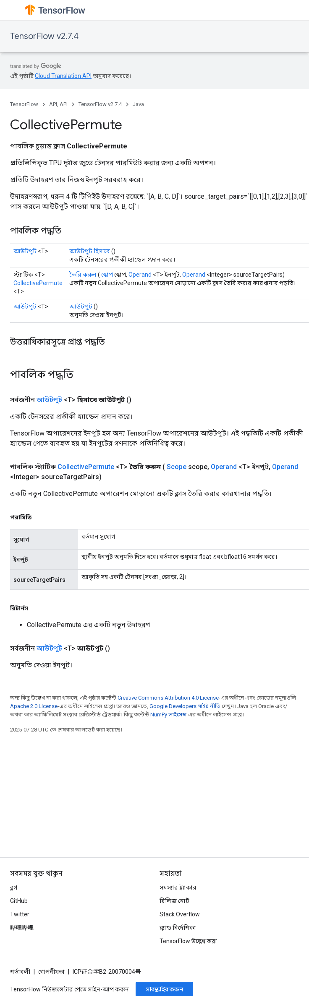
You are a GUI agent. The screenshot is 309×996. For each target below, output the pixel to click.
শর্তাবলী (20, 971)
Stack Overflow (180, 914)
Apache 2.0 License (34, 706)
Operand (140, 274)
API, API (58, 104)
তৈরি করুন (83, 274)
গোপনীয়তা (51, 971)
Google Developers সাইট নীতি (184, 706)
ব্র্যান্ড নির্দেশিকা (178, 927)
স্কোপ (107, 274)
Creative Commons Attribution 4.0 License (168, 698)
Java (138, 104)
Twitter (19, 914)
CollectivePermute (38, 283)
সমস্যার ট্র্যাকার (178, 887)
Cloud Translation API (63, 76)
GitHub (19, 900)
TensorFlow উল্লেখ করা (188, 941)
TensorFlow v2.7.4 (44, 36)
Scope (176, 467)
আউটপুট (25, 251)
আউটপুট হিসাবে (89, 251)
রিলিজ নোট (174, 900)
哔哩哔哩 (22, 927)
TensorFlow (24, 104)
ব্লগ (13, 887)
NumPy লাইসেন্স (168, 714)
